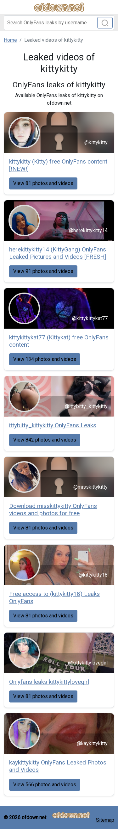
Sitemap (105, 820)
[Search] (59, 22)
